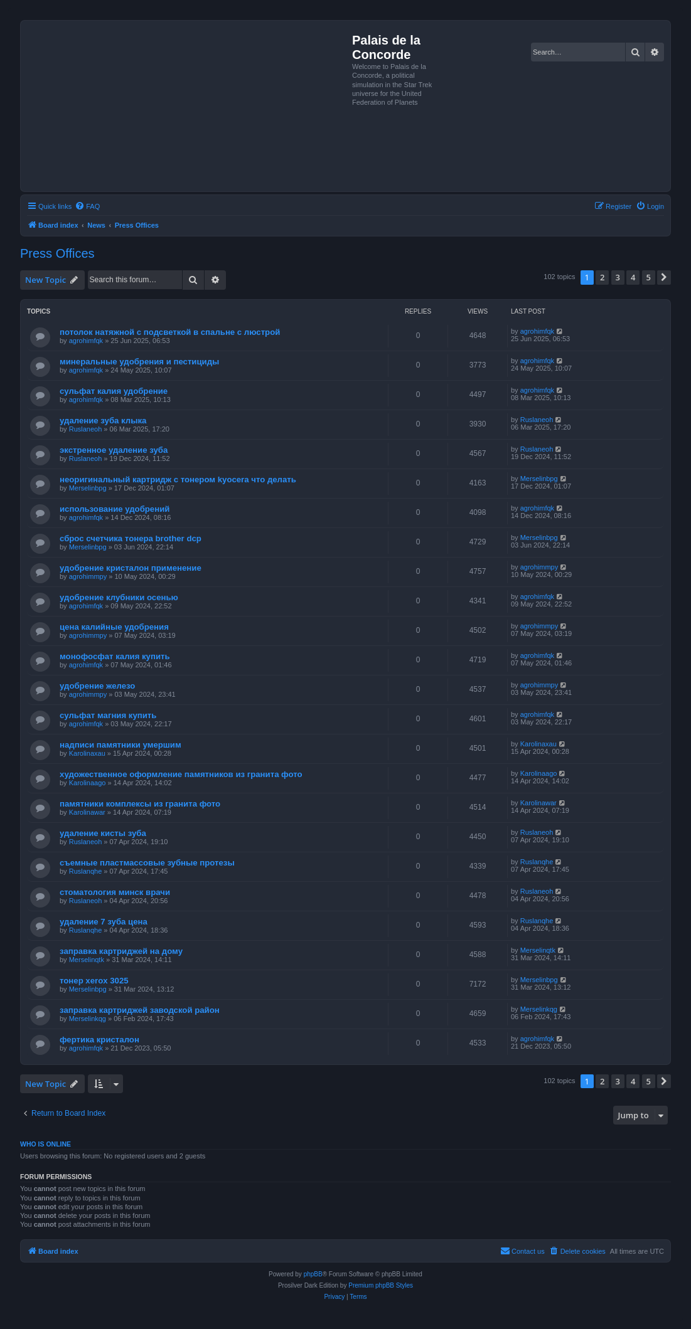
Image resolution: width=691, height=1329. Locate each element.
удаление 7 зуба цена (103, 921)
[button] (664, 277)
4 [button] (633, 277)
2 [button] (602, 277)
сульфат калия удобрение (114, 391)
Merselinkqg (87, 1018)
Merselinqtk (86, 959)
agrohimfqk (86, 340)
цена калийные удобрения (114, 627)
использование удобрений (114, 509)
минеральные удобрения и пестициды (139, 361)
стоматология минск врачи (115, 892)
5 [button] (648, 277)
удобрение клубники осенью (119, 597)
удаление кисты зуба (103, 833)
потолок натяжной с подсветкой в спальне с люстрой (170, 332)
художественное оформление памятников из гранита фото (181, 774)
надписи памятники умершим (120, 744)
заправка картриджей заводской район (140, 1010)
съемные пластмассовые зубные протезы (147, 862)
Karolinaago (87, 782)
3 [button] (618, 277)
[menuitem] (87, 206)
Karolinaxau (87, 753)
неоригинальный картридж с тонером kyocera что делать (178, 479)
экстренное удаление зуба (114, 450)
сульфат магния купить (108, 715)
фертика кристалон (99, 1039)
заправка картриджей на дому (121, 951)
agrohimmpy (88, 576)
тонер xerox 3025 (94, 980)
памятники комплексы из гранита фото (140, 803)
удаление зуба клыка (103, 420)
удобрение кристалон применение (130, 568)
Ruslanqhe (85, 871)
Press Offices (57, 253)
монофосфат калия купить (115, 656)
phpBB (313, 1274)
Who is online (45, 1144)
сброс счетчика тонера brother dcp (130, 538)
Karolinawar (87, 812)
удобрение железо (97, 686)
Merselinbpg (88, 488)
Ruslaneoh (85, 429)
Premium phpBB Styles (380, 1285)
